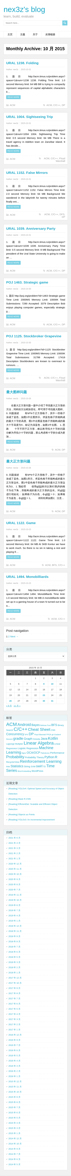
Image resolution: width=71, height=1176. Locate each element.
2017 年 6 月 (14, 1003)
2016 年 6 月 (14, 1050)
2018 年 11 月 (15, 931)
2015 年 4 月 (14, 1123)
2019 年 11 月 (15, 895)
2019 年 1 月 (14, 921)
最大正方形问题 (18, 461)
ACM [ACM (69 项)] (11, 724)
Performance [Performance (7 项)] (57, 752)
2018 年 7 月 (14, 946)
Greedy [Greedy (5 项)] (36, 739)
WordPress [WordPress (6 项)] (37, 771)
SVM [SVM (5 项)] (33, 766)
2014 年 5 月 (14, 1164)
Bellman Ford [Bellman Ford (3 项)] (45, 725)
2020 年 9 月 (14, 879)
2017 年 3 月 (14, 1019)
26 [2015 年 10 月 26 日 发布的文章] (10, 701)
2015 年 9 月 (14, 1097)
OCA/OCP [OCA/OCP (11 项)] (33, 752)
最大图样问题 (16, 392)
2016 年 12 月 (15, 1035)
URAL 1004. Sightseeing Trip (29, 117)
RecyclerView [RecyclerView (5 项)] (12, 762)
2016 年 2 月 (14, 1071)
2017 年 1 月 (14, 1029)
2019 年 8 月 (14, 905)
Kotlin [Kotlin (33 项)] (53, 738)
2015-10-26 (26, 398)
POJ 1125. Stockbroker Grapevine (33, 336)
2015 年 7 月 (14, 1107)
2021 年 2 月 (14, 853)
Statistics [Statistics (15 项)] (16, 766)
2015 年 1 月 (14, 1133)
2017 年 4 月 (14, 1014)
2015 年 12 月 (15, 1081)
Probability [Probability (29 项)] (15, 757)
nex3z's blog (24, 9)
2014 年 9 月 (14, 1149)
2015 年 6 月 (14, 1112)
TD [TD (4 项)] (44, 766)
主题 (22, 34)
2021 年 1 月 (14, 858)
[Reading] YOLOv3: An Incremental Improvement (32, 819)
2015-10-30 (26, 289)
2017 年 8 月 (14, 993)
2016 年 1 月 (14, 1076)
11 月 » (17, 706)
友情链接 (50, 34)
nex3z (15, 69)
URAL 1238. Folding (22, 63)
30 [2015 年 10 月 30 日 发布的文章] (44, 701)
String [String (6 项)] (27, 766)
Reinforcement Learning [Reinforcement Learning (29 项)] (41, 761)
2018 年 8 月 (14, 941)
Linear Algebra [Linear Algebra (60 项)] (39, 743)
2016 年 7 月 (14, 1045)
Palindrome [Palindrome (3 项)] (45, 753)
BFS (54, 565)
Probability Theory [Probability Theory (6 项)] (34, 757)
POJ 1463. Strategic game (27, 282)
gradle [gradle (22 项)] (18, 738)
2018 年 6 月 (14, 952)
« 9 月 (9, 706)
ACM (12, 105)
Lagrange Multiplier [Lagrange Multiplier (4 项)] (14, 744)
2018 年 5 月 (14, 957)
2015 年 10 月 (15, 1092)
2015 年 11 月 (15, 1086)
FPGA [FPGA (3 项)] (48, 735)
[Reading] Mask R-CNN (20, 799)
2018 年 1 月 (14, 972)
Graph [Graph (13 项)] (28, 738)
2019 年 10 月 (15, 900)
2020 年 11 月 (15, 869)
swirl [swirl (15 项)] (39, 766)
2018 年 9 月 (14, 936)
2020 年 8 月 (14, 884)
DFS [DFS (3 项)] (26, 735)
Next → (14, 636)
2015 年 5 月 (14, 1118)
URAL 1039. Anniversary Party (30, 228)
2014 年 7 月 (14, 1154)
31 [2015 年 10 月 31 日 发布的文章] (52, 701)
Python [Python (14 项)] (49, 757)
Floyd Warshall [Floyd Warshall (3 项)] (40, 735)
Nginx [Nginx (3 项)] (24, 753)
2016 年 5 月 (14, 1055)
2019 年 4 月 (14, 915)
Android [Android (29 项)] (24, 724)
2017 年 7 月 (14, 998)
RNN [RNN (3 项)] (8, 767)
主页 (10, 34)
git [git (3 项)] (52, 735)
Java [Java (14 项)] (44, 738)
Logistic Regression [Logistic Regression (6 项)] (28, 748)
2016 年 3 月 (14, 1066)
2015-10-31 (26, 69)
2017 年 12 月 (15, 978)
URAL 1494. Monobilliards (27, 577)
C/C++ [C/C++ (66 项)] (20, 729)
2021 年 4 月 (14, 843)
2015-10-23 (26, 529)
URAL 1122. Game (21, 523)
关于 (35, 34)
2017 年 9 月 (14, 988)
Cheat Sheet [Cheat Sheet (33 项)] (39, 729)
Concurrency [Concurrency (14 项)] (15, 734)
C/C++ (56, 105)
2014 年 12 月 (15, 1138)
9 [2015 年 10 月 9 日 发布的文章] (43, 684)
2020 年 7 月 (14, 889)
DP (63, 105)
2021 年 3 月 (14, 848)
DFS (62, 214)
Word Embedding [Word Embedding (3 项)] (24, 771)
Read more (13, 97)
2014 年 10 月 (15, 1143)
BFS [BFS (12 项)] (54, 725)
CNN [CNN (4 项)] (53, 730)
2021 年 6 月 (14, 838)
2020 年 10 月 (15, 874)
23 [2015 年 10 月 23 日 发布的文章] (44, 695)
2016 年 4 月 (14, 1061)
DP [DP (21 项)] (31, 734)
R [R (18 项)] (56, 757)
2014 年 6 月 (14, 1159)
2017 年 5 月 (14, 1009)
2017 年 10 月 (15, 983)
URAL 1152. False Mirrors (27, 172)
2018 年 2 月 (14, 967)
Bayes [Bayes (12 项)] (35, 725)
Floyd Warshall (60, 159)
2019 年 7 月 (14, 910)
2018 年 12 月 (15, 926)
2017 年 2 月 (14, 1024)
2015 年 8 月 (14, 1102)
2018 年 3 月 (14, 962)
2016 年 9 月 (14, 1040)
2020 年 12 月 (15, 864)
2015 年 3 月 (14, 1128)
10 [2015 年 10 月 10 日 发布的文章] (52, 684)
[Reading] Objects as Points (22, 814)
